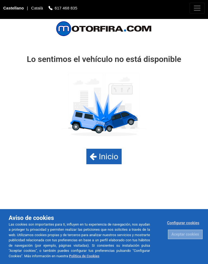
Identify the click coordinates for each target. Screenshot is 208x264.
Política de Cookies (84, 256)
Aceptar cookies (185, 234)
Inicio (104, 156)
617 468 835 (66, 8)
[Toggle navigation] (197, 8)
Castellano (14, 8)
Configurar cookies (183, 223)
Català (37, 8)
